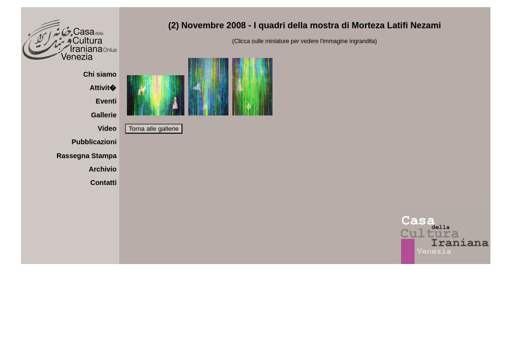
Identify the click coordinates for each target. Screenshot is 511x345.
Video (107, 128)
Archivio (102, 169)
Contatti (103, 182)
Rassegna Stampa (87, 156)
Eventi (106, 101)
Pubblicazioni (94, 142)
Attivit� (103, 88)
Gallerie (104, 115)
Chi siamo (100, 74)
